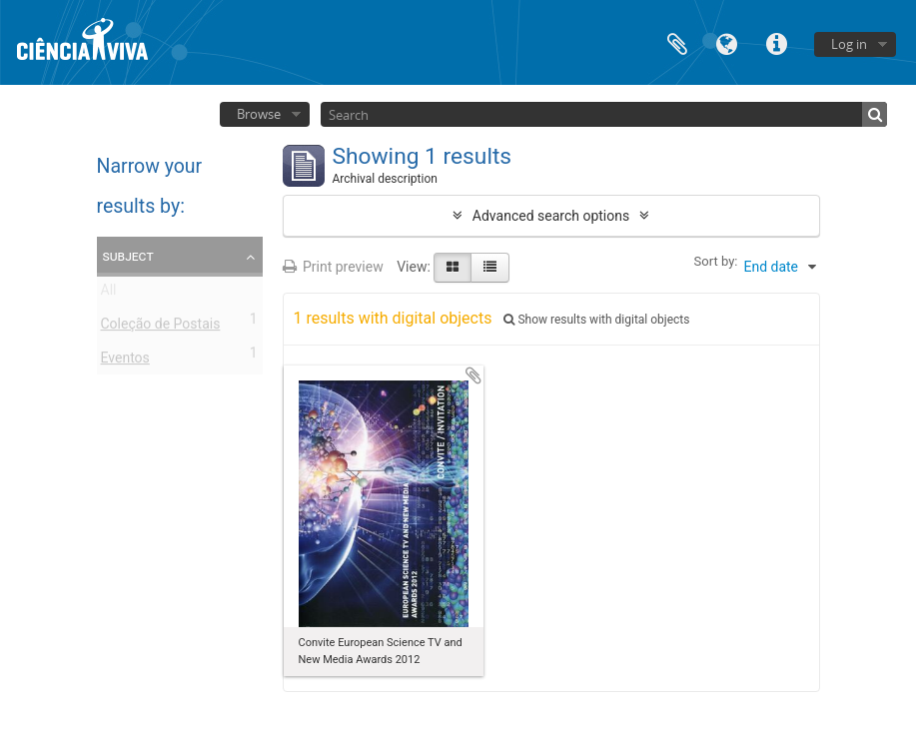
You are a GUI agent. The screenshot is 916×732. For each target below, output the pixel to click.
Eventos (125, 361)
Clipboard (677, 42)
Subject (128, 256)
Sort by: (716, 261)
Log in (849, 44)
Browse (259, 114)
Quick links (777, 42)
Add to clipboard (473, 375)
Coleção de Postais (161, 328)
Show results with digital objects (596, 320)
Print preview (333, 267)
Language (727, 42)
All (109, 294)
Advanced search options (550, 216)
